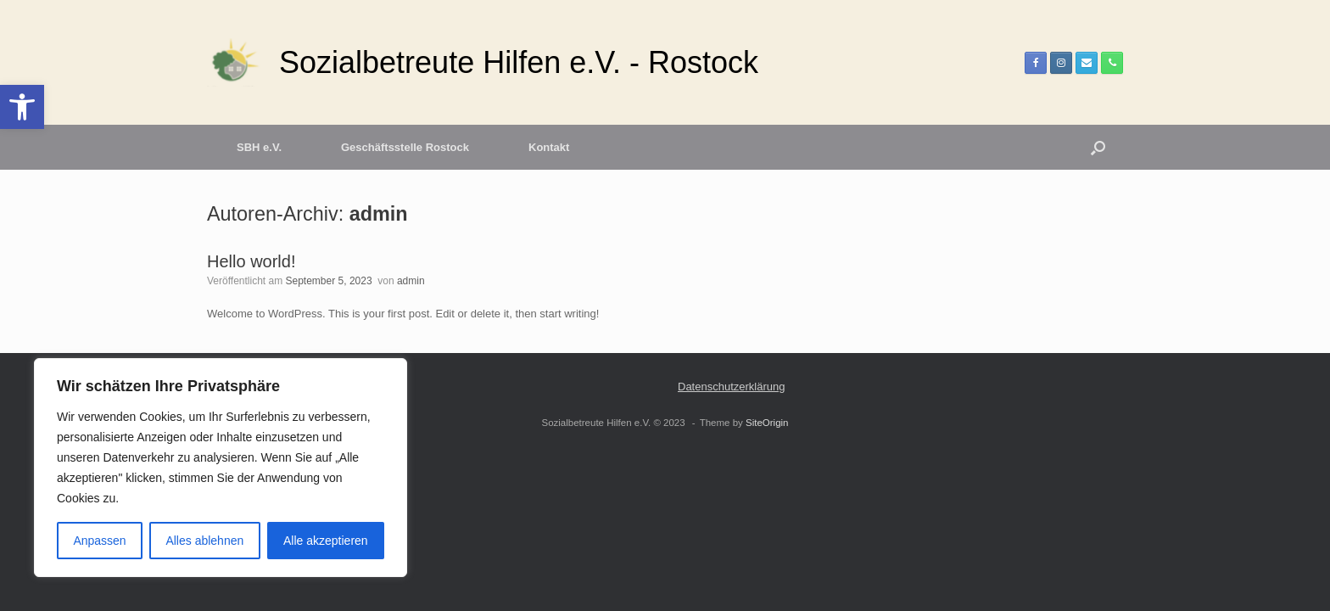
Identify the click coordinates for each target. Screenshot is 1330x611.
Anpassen (99, 540)
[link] (22, 107)
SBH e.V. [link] (259, 147)
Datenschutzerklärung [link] (731, 386)
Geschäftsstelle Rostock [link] (405, 147)
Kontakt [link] (548, 147)
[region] (220, 467)
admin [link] (378, 214)
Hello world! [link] (251, 261)
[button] (1098, 147)
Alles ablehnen (204, 540)
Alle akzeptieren (325, 540)
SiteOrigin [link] (767, 423)
